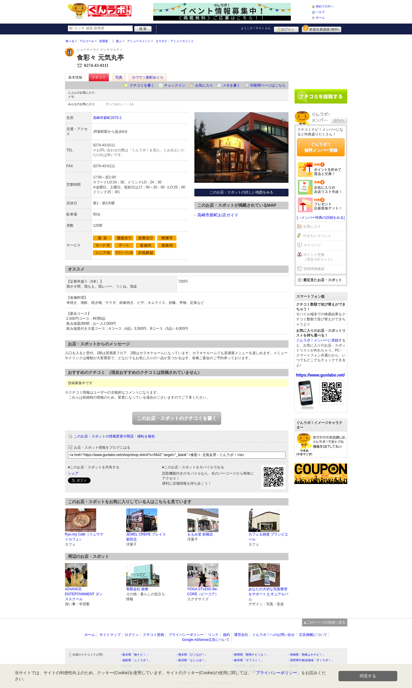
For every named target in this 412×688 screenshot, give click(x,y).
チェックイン (174, 85)
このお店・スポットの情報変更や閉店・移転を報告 (114, 436)
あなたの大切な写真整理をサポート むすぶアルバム (268, 594)
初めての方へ (324, 6)
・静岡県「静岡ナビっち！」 (250, 654)
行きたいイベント (317, 236)
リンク (213, 635)
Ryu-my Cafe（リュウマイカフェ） (84, 536)
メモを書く (231, 85)
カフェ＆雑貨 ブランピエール (268, 536)
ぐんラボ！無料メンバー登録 (320, 147)
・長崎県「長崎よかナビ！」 (306, 654)
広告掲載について (313, 635)
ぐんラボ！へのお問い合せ (273, 635)
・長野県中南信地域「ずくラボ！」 (310, 660)
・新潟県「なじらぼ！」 (191, 660)
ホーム (320, 17)
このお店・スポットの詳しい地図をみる (241, 192)
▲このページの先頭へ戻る (324, 622)
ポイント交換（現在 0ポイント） (318, 257)
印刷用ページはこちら (268, 85)
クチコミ (99, 77)
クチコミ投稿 (153, 635)
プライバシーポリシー (186, 635)
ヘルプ (320, 12)
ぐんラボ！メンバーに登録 (317, 340)
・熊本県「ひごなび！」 (191, 654)
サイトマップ (110, 635)
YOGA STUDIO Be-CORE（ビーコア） (203, 591)
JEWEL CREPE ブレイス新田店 (146, 536)
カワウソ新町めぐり (148, 77)
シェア (73, 473)
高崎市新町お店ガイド (217, 215)
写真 (118, 77)
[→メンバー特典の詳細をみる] (321, 217)
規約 (226, 635)
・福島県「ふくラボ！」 (135, 660)
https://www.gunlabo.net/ (320, 375)
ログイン (286, 28)
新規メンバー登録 (321, 28)
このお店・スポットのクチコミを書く (177, 418)
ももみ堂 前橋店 (200, 534)
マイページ (312, 245)
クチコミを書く (142, 85)
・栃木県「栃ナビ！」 (134, 654)
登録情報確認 (313, 269)
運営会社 (241, 635)
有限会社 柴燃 (137, 589)
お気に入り (204, 85)
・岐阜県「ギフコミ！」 (247, 660)
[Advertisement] (320, 59)
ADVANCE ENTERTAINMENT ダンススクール (84, 594)
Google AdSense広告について (206, 640)
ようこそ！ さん (256, 28)
